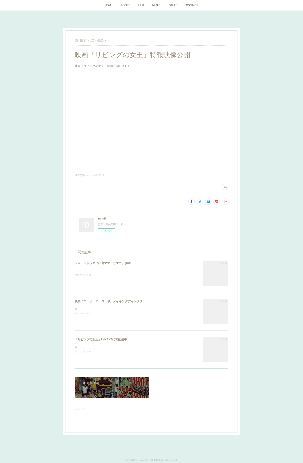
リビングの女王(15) (95, 175)
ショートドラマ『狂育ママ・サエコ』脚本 (103, 263)
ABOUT (125, 5)
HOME (109, 5)
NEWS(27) (80, 175)
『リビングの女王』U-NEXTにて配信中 (101, 339)
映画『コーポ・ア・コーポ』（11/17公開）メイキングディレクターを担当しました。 (123, 309)
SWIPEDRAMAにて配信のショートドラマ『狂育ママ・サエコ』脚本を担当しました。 (124, 271)
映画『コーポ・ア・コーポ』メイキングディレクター (110, 301)
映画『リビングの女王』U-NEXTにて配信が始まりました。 (108, 347)
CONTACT (192, 5)
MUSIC (156, 5)
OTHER (173, 5)
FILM (141, 5)
